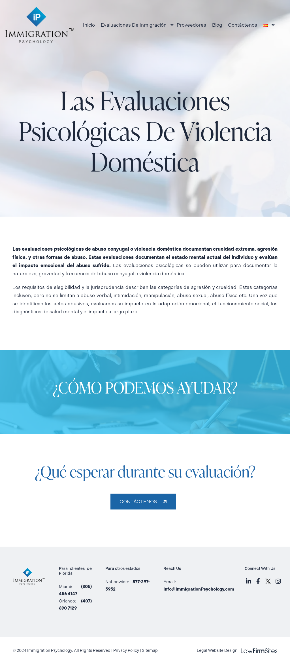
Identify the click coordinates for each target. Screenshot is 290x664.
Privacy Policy (126, 650)
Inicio (89, 25)
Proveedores (191, 25)
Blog (217, 25)
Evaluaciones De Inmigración (134, 25)
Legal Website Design (237, 650)
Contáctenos (242, 25)
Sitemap (150, 650)
